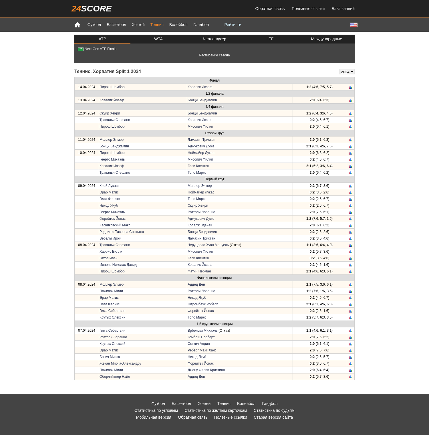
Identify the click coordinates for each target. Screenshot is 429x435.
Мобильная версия (153, 417)
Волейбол (178, 24)
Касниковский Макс (115, 225)
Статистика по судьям (274, 410)
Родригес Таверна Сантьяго (122, 232)
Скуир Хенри (110, 113)
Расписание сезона (214, 55)
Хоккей (138, 24)
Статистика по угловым (156, 410)
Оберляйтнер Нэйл (115, 377)
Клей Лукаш (109, 186)
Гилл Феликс (110, 199)
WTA (158, 39)
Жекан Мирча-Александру (120, 363)
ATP (102, 39)
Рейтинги (233, 24)
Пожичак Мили (111, 291)
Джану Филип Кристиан (206, 370)
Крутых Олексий (113, 317)
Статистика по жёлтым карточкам (215, 410)
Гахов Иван (109, 258)
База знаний (343, 8)
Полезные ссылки (308, 8)
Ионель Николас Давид (118, 265)
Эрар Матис (109, 192)
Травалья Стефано (115, 120)
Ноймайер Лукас (201, 153)
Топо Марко (197, 173)
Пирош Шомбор (112, 87)
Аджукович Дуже (201, 146)
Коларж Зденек (200, 225)
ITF (271, 39)
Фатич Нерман (199, 271)
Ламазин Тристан (201, 140)
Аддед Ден (196, 284)
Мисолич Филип (200, 126)
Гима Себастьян (112, 311)
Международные (326, 39)
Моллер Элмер (112, 140)
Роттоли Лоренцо (201, 212)
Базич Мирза (110, 357)
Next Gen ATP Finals (97, 49)
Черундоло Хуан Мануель (208, 245)
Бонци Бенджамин (202, 100)
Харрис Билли (111, 252)
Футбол (94, 24)
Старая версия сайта (273, 417)
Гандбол (201, 24)
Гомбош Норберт (201, 337)
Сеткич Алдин (199, 344)
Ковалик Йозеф (200, 87)
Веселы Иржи (110, 238)
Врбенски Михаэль (202, 331)
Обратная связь (270, 8)
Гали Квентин (198, 166)
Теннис (157, 24)
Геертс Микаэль (112, 159)
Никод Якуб (109, 205)
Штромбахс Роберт (203, 304)
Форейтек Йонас (113, 219)
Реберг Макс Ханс (202, 350)
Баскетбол (116, 24)
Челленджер (214, 39)
